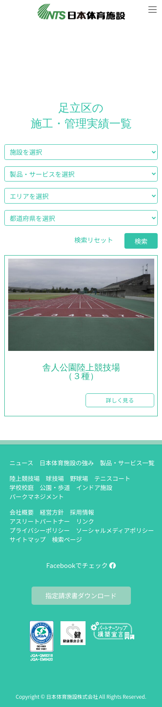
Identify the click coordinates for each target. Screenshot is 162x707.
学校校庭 (22, 487)
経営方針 (52, 512)
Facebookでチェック (81, 565)
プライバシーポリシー (40, 530)
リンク (85, 521)
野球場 (79, 478)
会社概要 (22, 512)
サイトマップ (28, 539)
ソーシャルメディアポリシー (115, 530)
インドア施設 (94, 487)
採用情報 (82, 512)
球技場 (55, 478)
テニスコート (112, 478)
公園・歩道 (55, 487)
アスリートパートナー (40, 521)
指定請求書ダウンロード (81, 595)
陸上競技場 (25, 478)
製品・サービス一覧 (127, 462)
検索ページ (67, 539)
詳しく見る (120, 400)
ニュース (21, 462)
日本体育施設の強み (66, 462)
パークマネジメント (37, 496)
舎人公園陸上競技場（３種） (81, 372)
